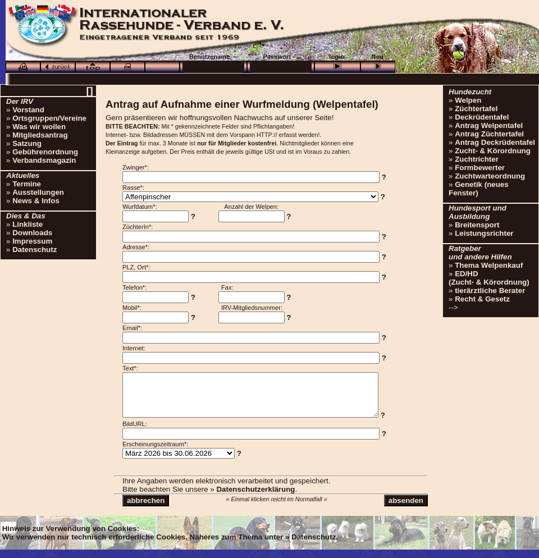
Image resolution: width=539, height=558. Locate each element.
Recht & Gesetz (482, 299)
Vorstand (28, 110)
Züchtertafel (476, 108)
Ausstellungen (38, 192)
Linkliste (27, 224)
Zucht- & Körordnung (493, 151)
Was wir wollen (39, 126)
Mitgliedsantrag (40, 135)
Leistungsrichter (484, 233)
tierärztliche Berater (490, 290)
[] (89, 91)
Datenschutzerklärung (255, 497)
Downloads (32, 232)
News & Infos (36, 200)
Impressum (32, 241)
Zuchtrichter (477, 159)
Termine (26, 184)
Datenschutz (34, 249)
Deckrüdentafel (482, 117)
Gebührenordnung (45, 152)
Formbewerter (480, 167)
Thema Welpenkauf (489, 265)
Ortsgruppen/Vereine (49, 118)
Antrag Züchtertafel (489, 134)
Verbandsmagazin (44, 160)
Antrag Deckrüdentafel (495, 142)
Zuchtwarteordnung (490, 176)
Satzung (27, 143)
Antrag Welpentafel (489, 125)
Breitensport (477, 225)
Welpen (468, 100)
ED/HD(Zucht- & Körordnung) (489, 277)
